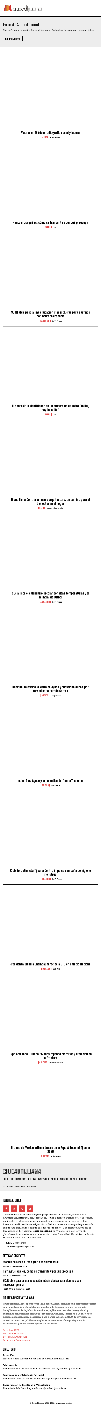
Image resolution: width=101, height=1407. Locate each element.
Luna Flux (55, 785)
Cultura (43, 1062)
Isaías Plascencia (55, 508)
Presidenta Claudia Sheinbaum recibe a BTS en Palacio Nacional (50, 964)
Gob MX (56, 969)
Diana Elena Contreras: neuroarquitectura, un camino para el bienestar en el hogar (50, 501)
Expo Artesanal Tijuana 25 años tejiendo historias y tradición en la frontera (50, 1056)
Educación (45, 602)
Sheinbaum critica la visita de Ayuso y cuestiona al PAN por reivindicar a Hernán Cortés (50, 689)
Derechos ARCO (11, 1330)
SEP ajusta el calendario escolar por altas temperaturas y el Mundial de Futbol (50, 595)
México (45, 695)
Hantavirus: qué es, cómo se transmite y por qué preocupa (50, 222)
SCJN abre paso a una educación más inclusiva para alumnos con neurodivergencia (50, 314)
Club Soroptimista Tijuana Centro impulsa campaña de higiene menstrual (50, 872)
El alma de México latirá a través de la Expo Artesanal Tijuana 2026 (50, 1149)
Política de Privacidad (15, 1336)
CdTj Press (55, 137)
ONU (55, 227)
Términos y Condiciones (16, 1340)
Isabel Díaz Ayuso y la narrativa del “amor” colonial (51, 781)
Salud (48, 227)
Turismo (45, 1156)
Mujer (45, 137)
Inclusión (45, 321)
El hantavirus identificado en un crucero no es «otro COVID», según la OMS (50, 408)
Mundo (45, 785)
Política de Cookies (13, 1333)
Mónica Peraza (56, 1062)
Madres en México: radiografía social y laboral (50, 133)
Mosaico (46, 969)
